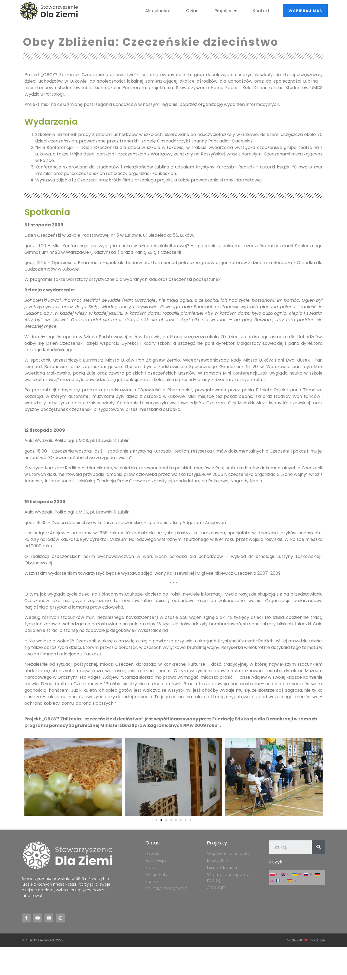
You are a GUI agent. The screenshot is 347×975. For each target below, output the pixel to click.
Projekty (225, 10)
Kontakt (261, 11)
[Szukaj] (318, 847)
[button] (305, 10)
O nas (192, 11)
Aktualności (157, 11)
